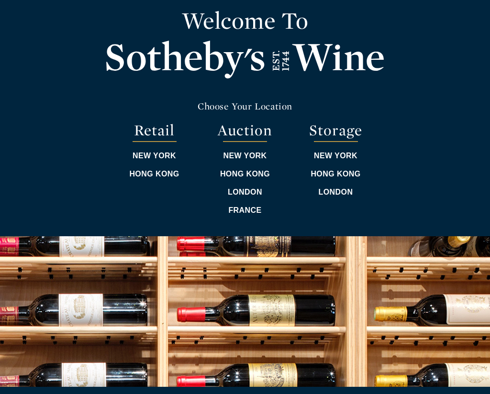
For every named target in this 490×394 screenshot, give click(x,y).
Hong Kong (154, 174)
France (244, 210)
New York (154, 156)
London (245, 192)
